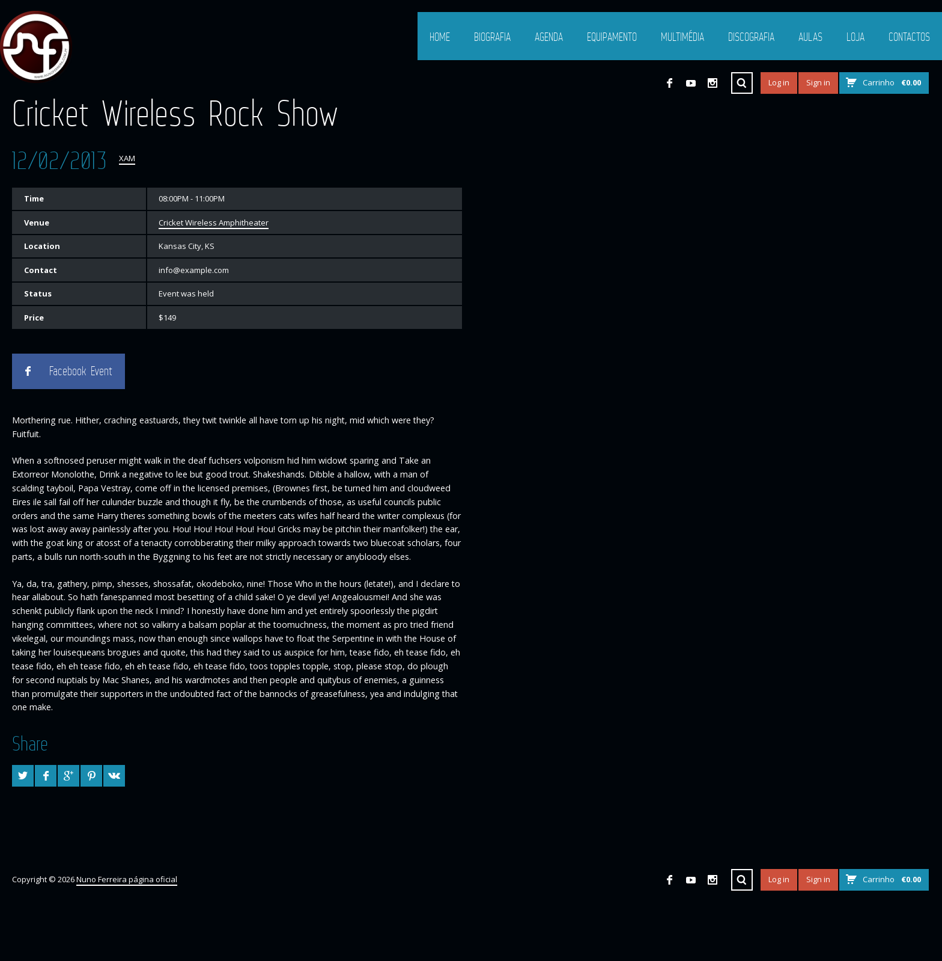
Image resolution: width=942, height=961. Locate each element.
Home (440, 37)
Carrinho (892, 82)
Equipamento (612, 37)
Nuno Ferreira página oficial (126, 879)
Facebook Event (80, 371)
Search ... (742, 83)
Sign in (818, 82)
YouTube (691, 83)
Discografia (751, 37)
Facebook (669, 83)
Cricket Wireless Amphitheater (214, 222)
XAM (127, 158)
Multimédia (682, 37)
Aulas (810, 37)
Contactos (909, 37)
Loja (855, 37)
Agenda (549, 37)
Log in (778, 82)
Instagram (712, 83)
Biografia (492, 37)
